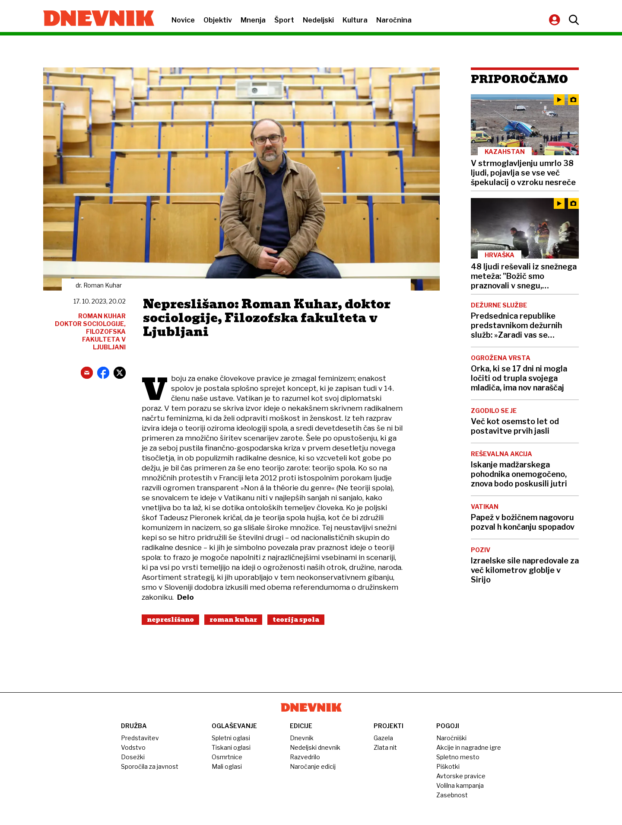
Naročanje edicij (313, 766)
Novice (183, 20)
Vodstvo (133, 747)
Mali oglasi (227, 766)
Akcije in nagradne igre (468, 747)
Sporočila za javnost (149, 766)
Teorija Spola (296, 619)
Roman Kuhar (233, 619)
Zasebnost (452, 795)
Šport (284, 20)
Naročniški (451, 738)
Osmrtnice (227, 757)
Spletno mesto (457, 757)
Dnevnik (302, 738)
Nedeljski (318, 20)
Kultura (355, 20)
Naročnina (394, 20)
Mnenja (253, 20)
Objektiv (217, 20)
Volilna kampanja (460, 785)
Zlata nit (385, 747)
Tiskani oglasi (231, 747)
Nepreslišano (170, 619)
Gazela (383, 738)
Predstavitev (140, 738)
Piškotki (448, 766)
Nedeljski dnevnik (315, 747)
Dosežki (133, 757)
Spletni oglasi (231, 738)
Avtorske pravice (461, 776)
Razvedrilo (305, 757)
